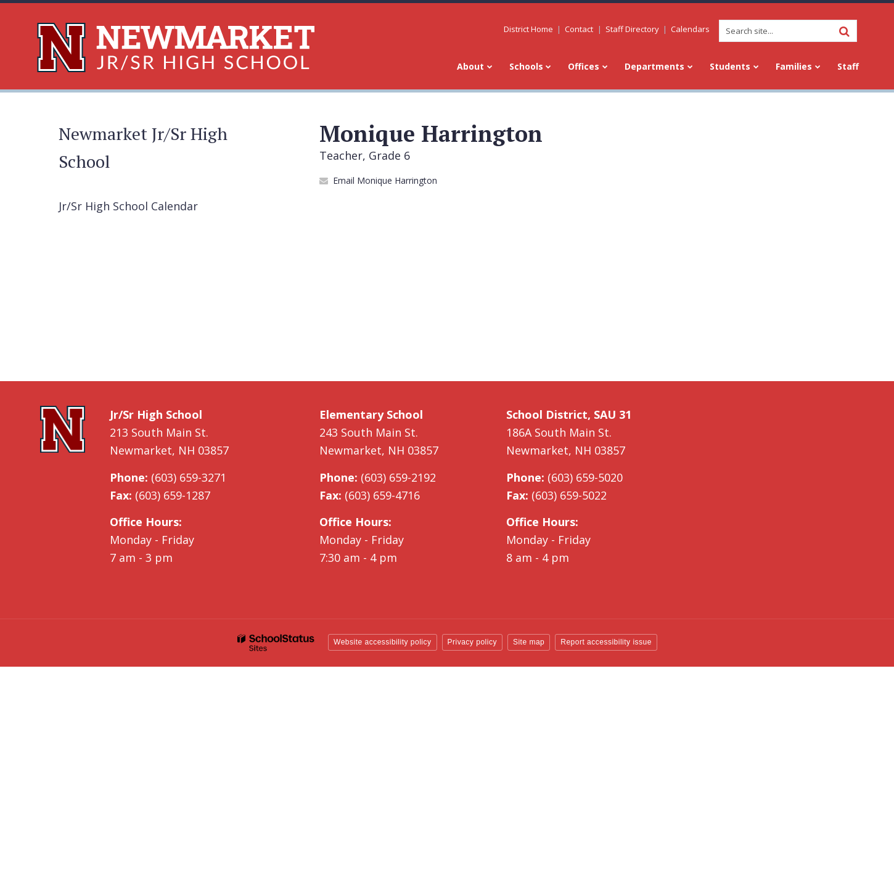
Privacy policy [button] (472, 642)
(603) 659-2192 (398, 477)
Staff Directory (632, 29)
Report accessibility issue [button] (606, 642)
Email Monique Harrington (385, 180)
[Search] (844, 30)
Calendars (690, 29)
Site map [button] (528, 642)
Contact (579, 29)
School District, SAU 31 (568, 414)
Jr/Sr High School (156, 414)
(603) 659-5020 (585, 477)
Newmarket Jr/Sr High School (143, 147)
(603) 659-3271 (188, 477)
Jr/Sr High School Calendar (128, 206)
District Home (529, 29)
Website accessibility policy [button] (383, 642)
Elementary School (371, 414)
